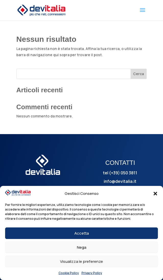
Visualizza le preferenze (81, 261)
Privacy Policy (92, 273)
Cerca (138, 73)
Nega (81, 247)
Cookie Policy (69, 273)
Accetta (81, 233)
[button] (155, 193)
